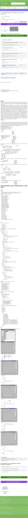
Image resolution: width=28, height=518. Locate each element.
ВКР (1, 510)
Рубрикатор (9, 7)
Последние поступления (15, 8)
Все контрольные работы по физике (13, 24)
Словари (20, 7)
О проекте (1, 0)
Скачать (23, 468)
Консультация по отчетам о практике (6, 513)
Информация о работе (24, 468)
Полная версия (2, 503)
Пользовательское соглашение (5, 500)
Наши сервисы (25, 8)
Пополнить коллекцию (3, 8)
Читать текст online (14, 30)
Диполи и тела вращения (5, 466)
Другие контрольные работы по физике (13, 481)
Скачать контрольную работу (5, 30)
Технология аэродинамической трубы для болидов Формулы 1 (10, 468)
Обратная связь (2, 498)
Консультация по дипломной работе (5, 508)
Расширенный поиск (13, 5)
